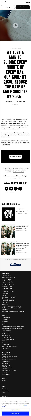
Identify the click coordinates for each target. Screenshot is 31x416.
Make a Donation (15, 156)
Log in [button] (27, 2)
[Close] (29, 399)
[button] (2, 2)
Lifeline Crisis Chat (18, 172)
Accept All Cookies (15, 413)
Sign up (8, 7)
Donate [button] (22, 7)
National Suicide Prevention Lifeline (15, 170)
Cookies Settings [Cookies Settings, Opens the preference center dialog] (15, 409)
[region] (15, 406)
